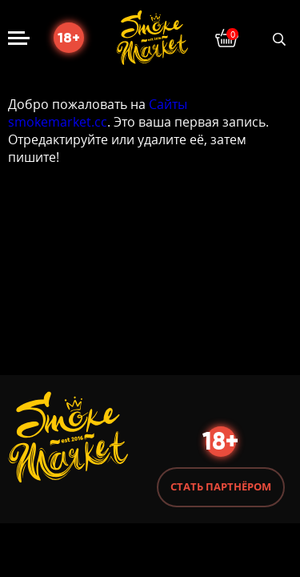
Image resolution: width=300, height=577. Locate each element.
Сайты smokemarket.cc (97, 113)
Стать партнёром (220, 486)
